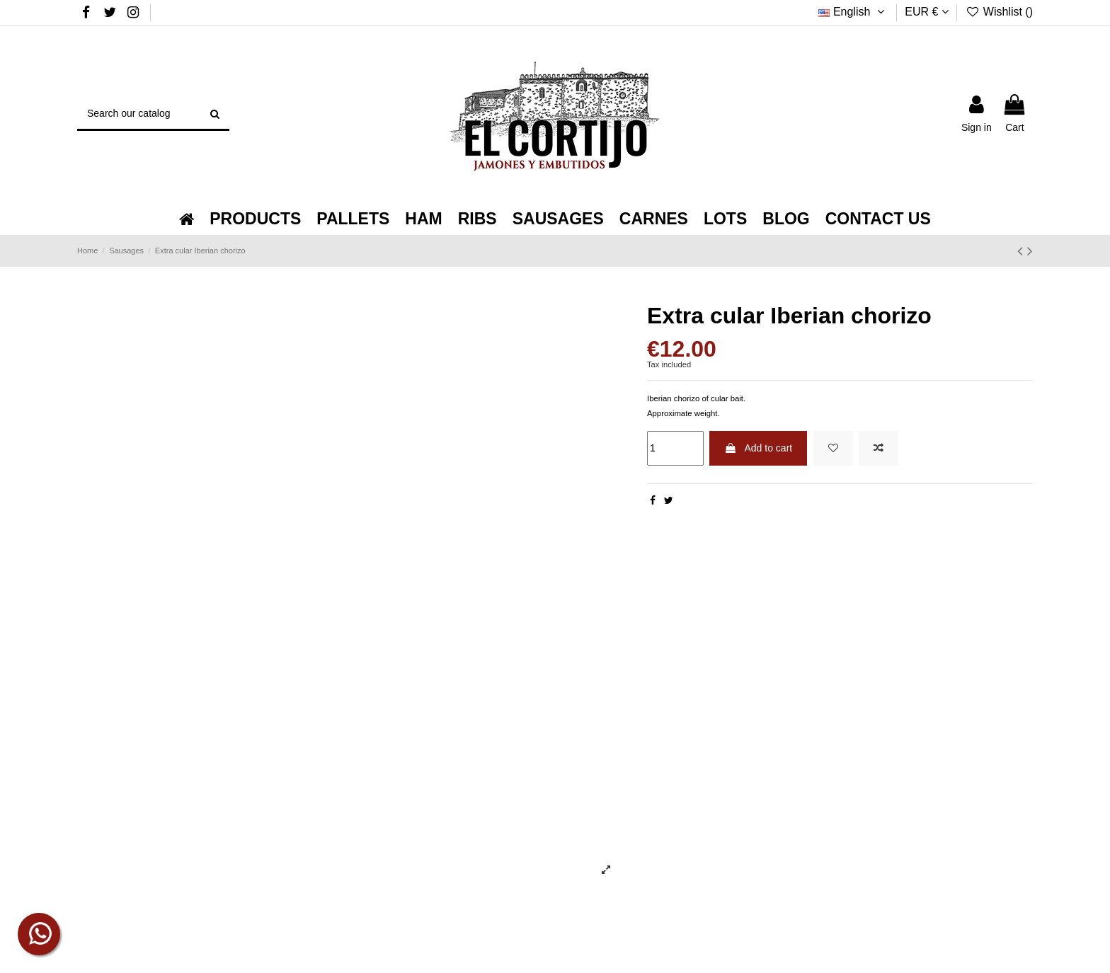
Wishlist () (999, 12)
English (853, 12)
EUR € (927, 12)
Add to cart (758, 448)
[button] (255, 219)
